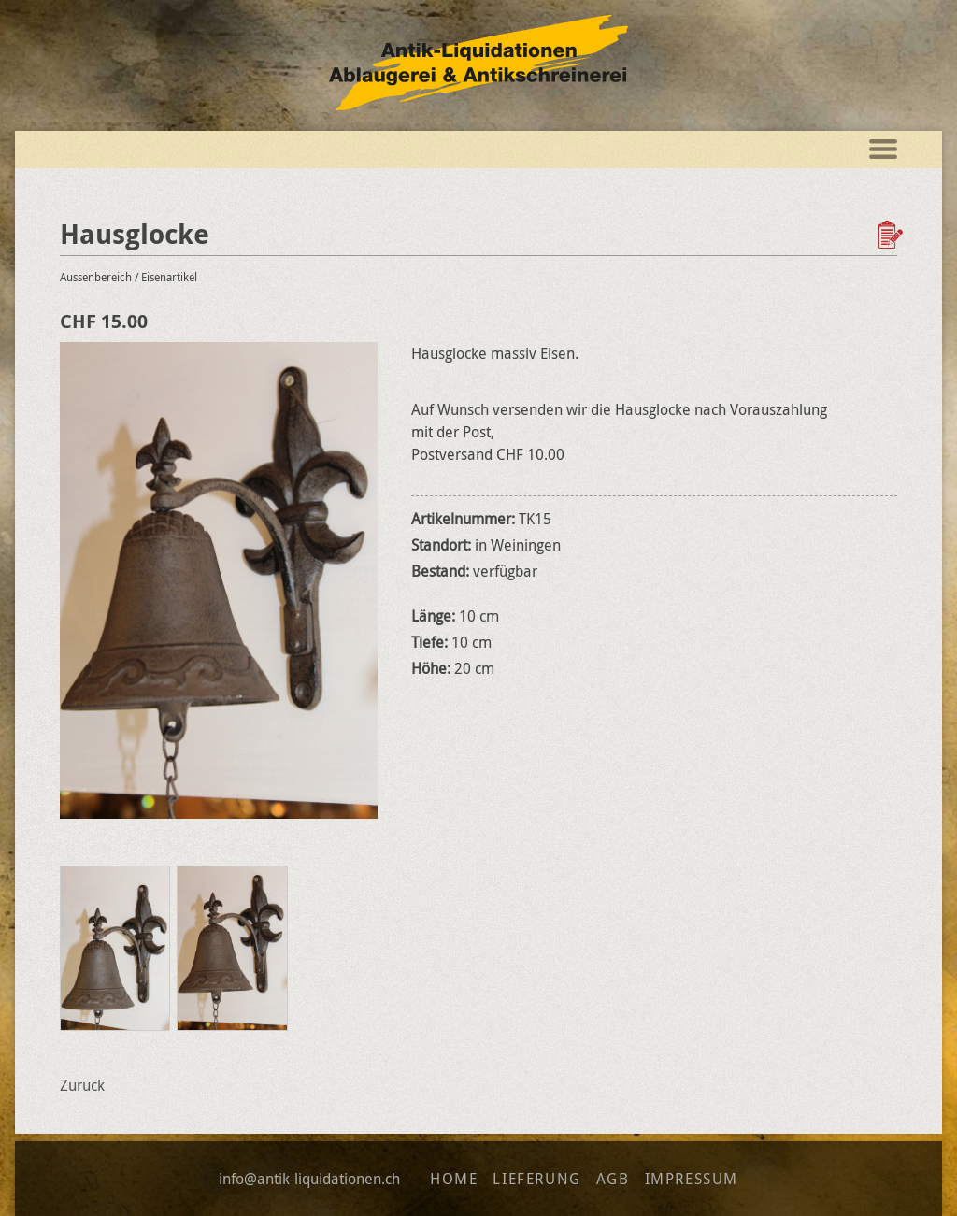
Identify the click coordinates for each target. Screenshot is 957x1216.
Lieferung (536, 1178)
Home (454, 1178)
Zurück (82, 1085)
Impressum (691, 1178)
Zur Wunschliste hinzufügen (892, 235)
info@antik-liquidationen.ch (309, 1178)
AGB (613, 1178)
